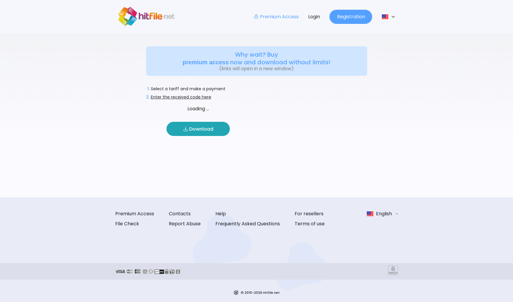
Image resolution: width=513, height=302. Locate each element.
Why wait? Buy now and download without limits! (257, 58)
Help (220, 213)
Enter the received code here (181, 97)
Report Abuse (185, 223)
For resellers (309, 213)
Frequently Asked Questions (247, 223)
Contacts (180, 213)
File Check (127, 223)
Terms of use (310, 223)
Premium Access (276, 16)
